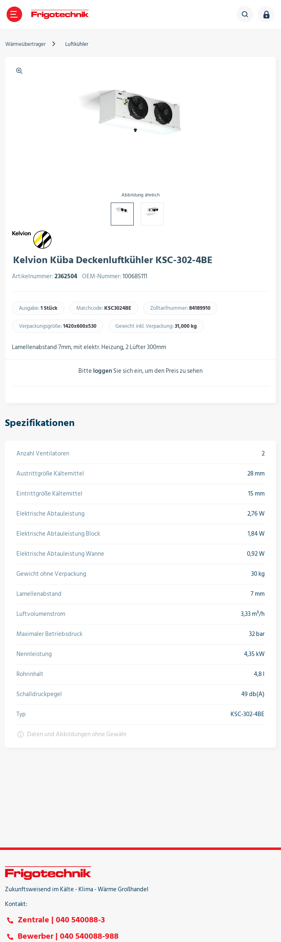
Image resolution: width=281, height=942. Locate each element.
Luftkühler (76, 44)
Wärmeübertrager (25, 44)
